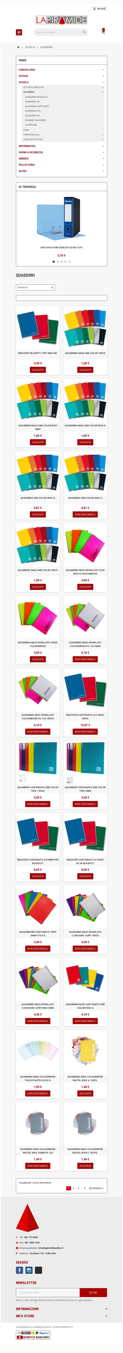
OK (93, 1292)
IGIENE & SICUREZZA (31, 152)
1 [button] (54, 262)
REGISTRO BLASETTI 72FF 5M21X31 (37, 353)
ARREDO (23, 158)
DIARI (26, 130)
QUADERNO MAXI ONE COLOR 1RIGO (85, 353)
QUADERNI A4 (32, 115)
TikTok (38, 1270)
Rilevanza (23, 287)
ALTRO (22, 171)
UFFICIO (23, 76)
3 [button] (62, 262)
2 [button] (58, 262)
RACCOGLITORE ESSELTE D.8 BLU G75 (61, 247)
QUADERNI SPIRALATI (36, 97)
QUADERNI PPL (33, 111)
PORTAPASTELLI (31, 134)
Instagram (29, 1270)
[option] (61, 225)
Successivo (96, 1188)
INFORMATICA (27, 146)
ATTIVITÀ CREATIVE (33, 87)
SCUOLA (23, 82)
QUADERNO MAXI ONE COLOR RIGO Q (85, 425)
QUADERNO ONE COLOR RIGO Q (38, 498)
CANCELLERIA (27, 69)
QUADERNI (29, 92)
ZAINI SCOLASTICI (33, 139)
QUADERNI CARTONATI (37, 106)
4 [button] (65, 262)
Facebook (19, 1270)
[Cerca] (60, 32)
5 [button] (69, 262)
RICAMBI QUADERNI (35, 120)
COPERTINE (31, 125)
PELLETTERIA (27, 164)
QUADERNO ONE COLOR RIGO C (85, 498)
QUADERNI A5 (32, 101)
